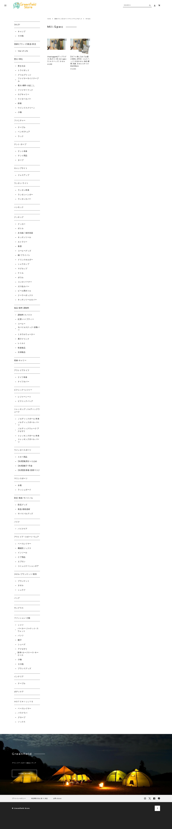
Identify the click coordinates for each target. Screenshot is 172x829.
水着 (20, 485)
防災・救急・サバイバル (23, 498)
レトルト (21, 343)
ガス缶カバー (23, 286)
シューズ (21, 644)
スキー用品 (22, 457)
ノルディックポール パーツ (28, 423)
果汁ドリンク (23, 339)
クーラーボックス (25, 295)
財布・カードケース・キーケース (28, 653)
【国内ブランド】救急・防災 (25, 44)
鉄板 (20, 103)
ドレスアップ (23, 175)
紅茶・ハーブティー (26, 319)
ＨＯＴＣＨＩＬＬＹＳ (23, 702)
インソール (22, 553)
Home (49, 19)
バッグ (17, 598)
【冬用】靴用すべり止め (27, 461)
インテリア (19, 676)
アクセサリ (22, 649)
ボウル (21, 277)
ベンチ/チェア (24, 132)
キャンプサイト (20, 168)
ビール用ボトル (24, 291)
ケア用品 (21, 557)
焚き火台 (21, 66)
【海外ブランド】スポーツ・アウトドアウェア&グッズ (68, 19)
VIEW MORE (24, 773)
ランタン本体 (23, 190)
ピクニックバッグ (25, 401)
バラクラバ (22, 713)
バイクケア (22, 529)
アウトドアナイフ (21, 370)
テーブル (21, 127)
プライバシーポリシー (19, 798)
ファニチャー (20, 120)
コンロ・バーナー (25, 282)
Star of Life (23, 51)
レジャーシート (24, 397)
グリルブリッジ (24, 75)
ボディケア (19, 692)
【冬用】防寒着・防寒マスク (29, 470)
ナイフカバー (23, 382)
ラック (21, 136)
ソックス (21, 722)
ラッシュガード (24, 490)
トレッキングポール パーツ (28, 440)
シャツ (21, 625)
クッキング (19, 217)
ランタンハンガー (25, 195)
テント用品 (22, 156)
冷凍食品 (21, 352)
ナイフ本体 (22, 377)
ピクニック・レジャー (23, 390)
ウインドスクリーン (26, 108)
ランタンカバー (24, 199)
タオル (21, 585)
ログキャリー (23, 94)
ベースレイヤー (24, 544)
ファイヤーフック (25, 90)
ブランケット (23, 581)
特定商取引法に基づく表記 (39, 798)
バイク (17, 522)
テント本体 (22, 151)
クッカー (21, 224)
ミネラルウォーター (26, 334)
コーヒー (21, 324)
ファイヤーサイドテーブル (28, 79)
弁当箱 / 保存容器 (25, 233)
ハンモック (19, 207)
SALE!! (17, 25)
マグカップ (22, 269)
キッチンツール (24, 237)
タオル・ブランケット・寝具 (25, 574)
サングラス (19, 608)
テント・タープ (20, 144)
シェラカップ (23, 264)
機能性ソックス (24, 548)
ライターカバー (24, 99)
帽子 (20, 640)
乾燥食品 (21, 348)
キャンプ (21, 31)
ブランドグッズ (24, 668)
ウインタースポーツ (22, 450)
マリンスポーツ (20, 478)
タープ (21, 160)
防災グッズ (22, 505)
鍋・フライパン (24, 255)
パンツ (21, 635)
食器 (20, 246)
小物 (20, 112)
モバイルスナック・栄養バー (29, 328)
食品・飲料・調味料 (21, 308)
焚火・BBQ (18, 59)
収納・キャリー (20, 360)
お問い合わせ (57, 798)
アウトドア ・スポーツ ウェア (26, 537)
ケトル (21, 273)
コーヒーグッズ (24, 251)
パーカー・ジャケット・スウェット (28, 629)
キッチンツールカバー (27, 300)
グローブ (21, 717)
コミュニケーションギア (28, 566)
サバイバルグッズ (25, 514)
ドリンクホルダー (25, 260)
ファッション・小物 (22, 618)
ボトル (21, 228)
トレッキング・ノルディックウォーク (27, 410)
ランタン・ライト (21, 183)
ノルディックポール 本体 (28, 419)
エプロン (21, 561)
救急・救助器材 (24, 509)
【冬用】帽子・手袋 (25, 466)
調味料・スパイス (25, 315)
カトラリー (22, 242)
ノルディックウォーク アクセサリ (28, 429)
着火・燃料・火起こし (26, 85)
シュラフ (21, 590)
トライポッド (23, 70)
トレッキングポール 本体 (28, 436)
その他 (21, 36)
